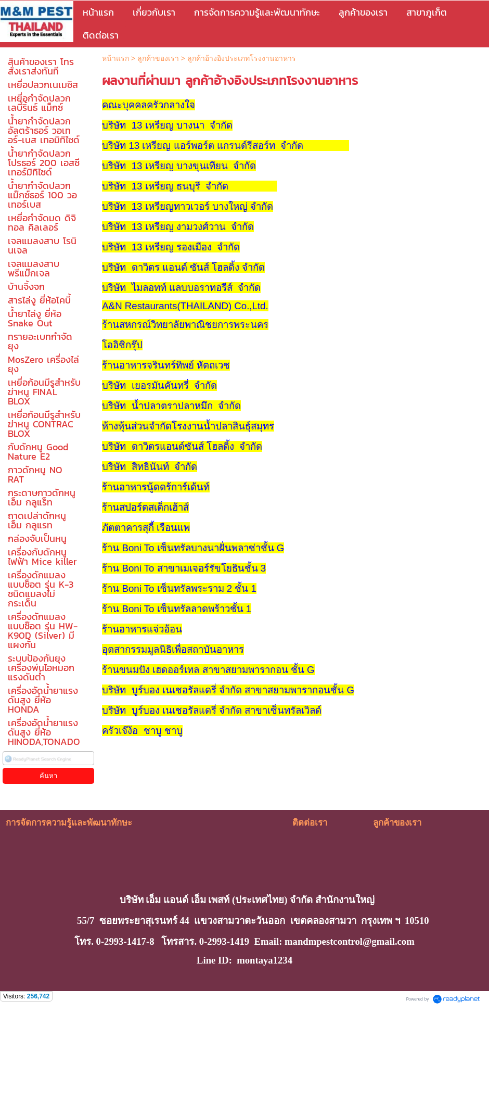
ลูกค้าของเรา (158, 58)
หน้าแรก (115, 58)
